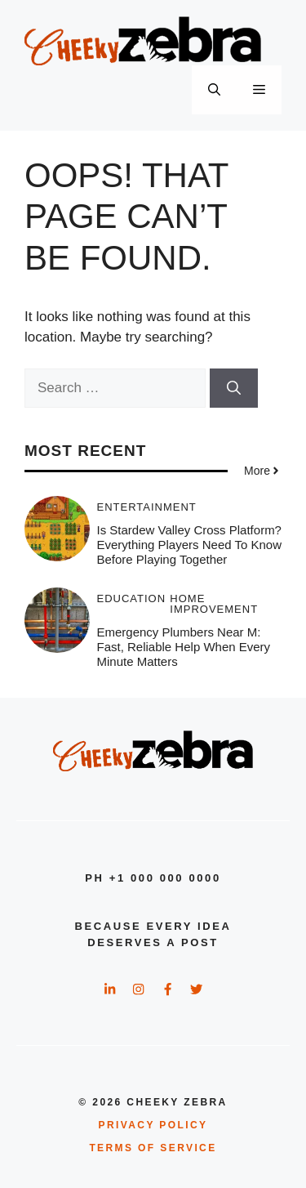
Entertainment (147, 507)
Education (131, 599)
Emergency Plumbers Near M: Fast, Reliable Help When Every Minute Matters (184, 646)
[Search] (234, 388)
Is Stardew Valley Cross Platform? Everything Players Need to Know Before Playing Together (189, 544)
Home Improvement (214, 603)
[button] (214, 89)
